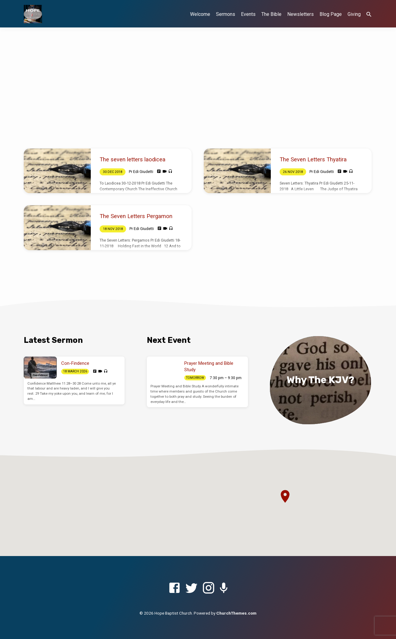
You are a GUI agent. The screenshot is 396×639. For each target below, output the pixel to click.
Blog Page (331, 14)
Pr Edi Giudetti (141, 171)
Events (248, 14)
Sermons (225, 14)
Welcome (200, 14)
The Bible (271, 14)
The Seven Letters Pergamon (136, 216)
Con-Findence (75, 363)
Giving (354, 14)
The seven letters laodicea (132, 159)
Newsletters (300, 14)
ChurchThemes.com (236, 613)
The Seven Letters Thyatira (313, 159)
